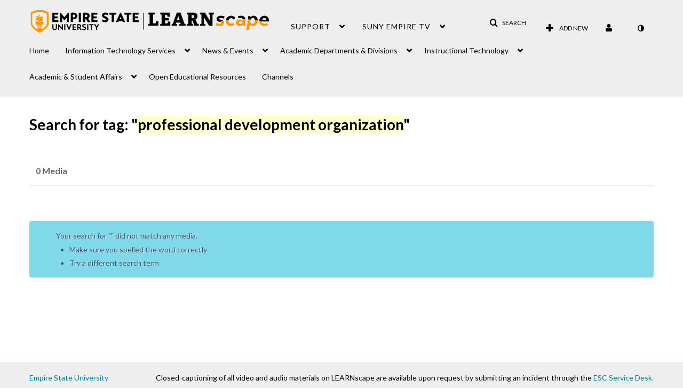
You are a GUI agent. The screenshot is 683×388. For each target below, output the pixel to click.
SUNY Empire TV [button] (396, 26)
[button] (507, 23)
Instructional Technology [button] (466, 50)
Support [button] (310, 26)
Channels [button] (277, 76)
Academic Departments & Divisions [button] (339, 50)
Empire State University (68, 377)
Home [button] (39, 50)
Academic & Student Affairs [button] (75, 76)
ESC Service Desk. (623, 377)
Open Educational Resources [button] (197, 76)
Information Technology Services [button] (120, 50)
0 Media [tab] (51, 170)
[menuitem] (47, 48)
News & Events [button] (227, 50)
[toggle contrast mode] (640, 28)
